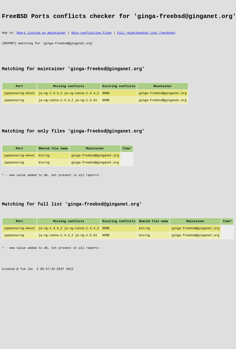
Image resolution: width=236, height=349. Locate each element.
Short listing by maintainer (41, 37)
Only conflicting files (91, 37)
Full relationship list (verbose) (146, 37)
